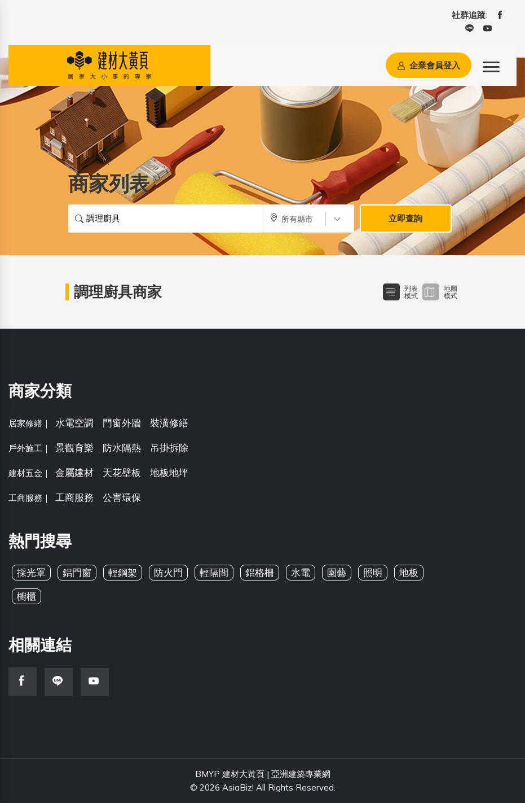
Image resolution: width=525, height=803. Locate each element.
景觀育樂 (74, 447)
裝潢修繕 (169, 423)
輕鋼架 (122, 572)
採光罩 (31, 572)
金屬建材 (74, 472)
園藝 (336, 572)
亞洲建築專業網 (300, 774)
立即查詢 (405, 218)
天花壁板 (122, 472)
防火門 (168, 572)
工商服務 (74, 497)
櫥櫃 (26, 596)
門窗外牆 (122, 423)
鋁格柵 (259, 572)
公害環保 (122, 497)
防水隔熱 (122, 447)
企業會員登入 (428, 65)
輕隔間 (214, 572)
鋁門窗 (77, 572)
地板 (408, 572)
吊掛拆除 (169, 447)
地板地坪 (169, 472)
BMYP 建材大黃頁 (229, 774)
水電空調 (74, 423)
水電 (300, 572)
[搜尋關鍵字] (165, 218)
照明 (372, 572)
